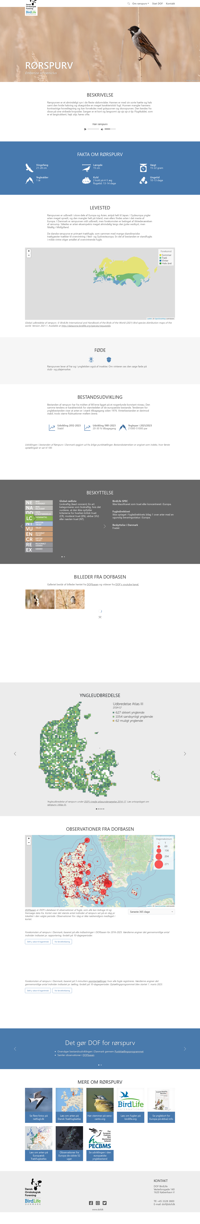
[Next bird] (197, 45)
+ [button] (29, 251)
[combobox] (151, 947)
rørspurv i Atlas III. (56, 839)
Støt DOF (157, 3)
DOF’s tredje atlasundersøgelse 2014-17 (105, 836)
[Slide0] (96, 844)
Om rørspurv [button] (139, 3)
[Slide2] (100, 844)
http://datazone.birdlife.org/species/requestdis (85, 325)
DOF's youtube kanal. (127, 619)
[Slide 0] (98, 1160)
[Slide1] (64, 592)
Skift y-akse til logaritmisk (38, 1032)
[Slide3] (101, 844)
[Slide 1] (101, 1160)
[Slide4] (103, 844)
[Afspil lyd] (85, 129)
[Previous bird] (3, 45)
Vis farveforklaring (62, 1032)
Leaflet (149, 319)
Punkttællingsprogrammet (129, 1147)
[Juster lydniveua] (102, 129)
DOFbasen (92, 619)
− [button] (29, 255)
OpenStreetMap (160, 319)
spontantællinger (97, 1101)
